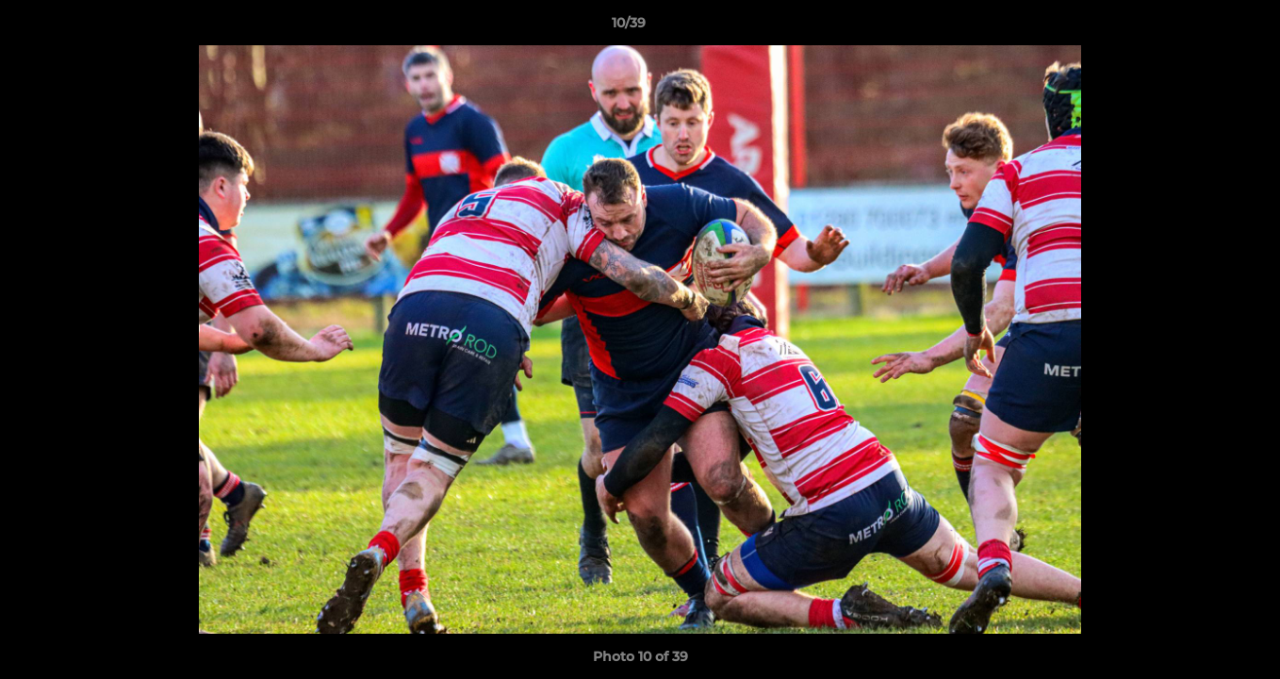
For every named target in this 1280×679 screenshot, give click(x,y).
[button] (1201, 27)
